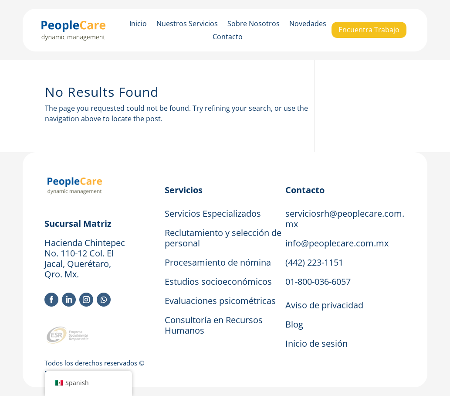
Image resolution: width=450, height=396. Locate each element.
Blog (294, 324)
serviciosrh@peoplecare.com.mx (344, 219)
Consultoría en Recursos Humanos (214, 325)
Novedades (307, 24)
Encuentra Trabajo (368, 29)
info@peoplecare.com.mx (337, 243)
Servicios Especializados (213, 213)
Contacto (228, 37)
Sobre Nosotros (253, 24)
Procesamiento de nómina (218, 262)
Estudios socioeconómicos (218, 281)
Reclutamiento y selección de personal (223, 238)
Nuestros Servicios (187, 24)
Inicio (138, 24)
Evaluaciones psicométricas (220, 301)
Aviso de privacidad (324, 305)
